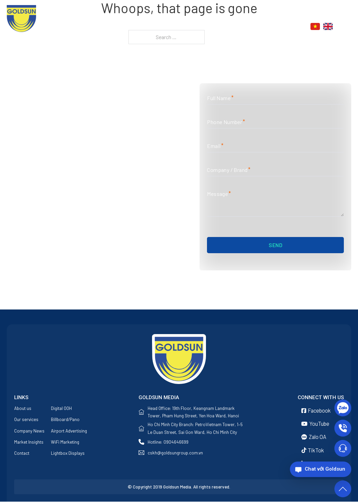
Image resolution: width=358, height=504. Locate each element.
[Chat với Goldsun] (320, 469)
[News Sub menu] (249, 26)
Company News (29, 431)
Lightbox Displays (68, 454)
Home (135, 27)
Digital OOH (61, 409)
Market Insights (28, 442)
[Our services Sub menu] (220, 26)
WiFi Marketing (65, 442)
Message (218, 193)
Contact (270, 27)
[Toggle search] (347, 26)
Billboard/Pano (65, 420)
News (237, 27)
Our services (197, 27)
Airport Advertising (69, 431)
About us (160, 27)
